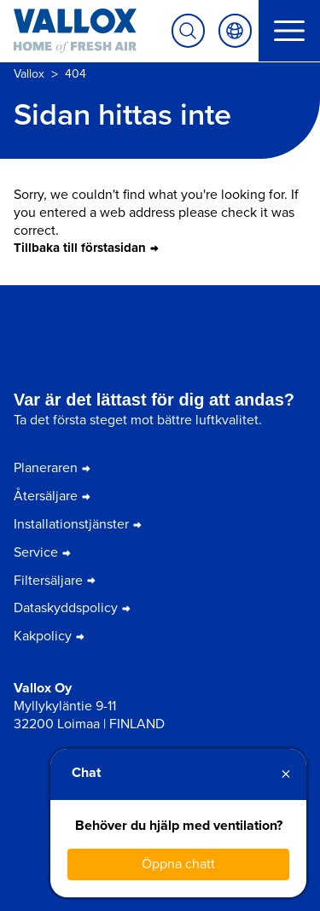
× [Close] (286, 774)
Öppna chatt (178, 863)
